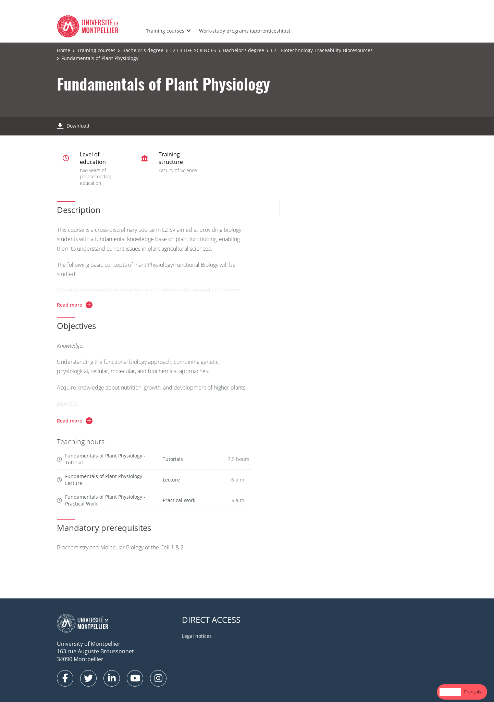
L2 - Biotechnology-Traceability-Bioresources (322, 50)
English (450, 692)
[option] (472, 692)
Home (63, 50)
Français (472, 692)
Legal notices (197, 636)
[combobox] (450, 692)
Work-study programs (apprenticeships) (244, 30)
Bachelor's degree (142, 50)
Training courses (165, 30)
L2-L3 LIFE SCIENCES (193, 50)
